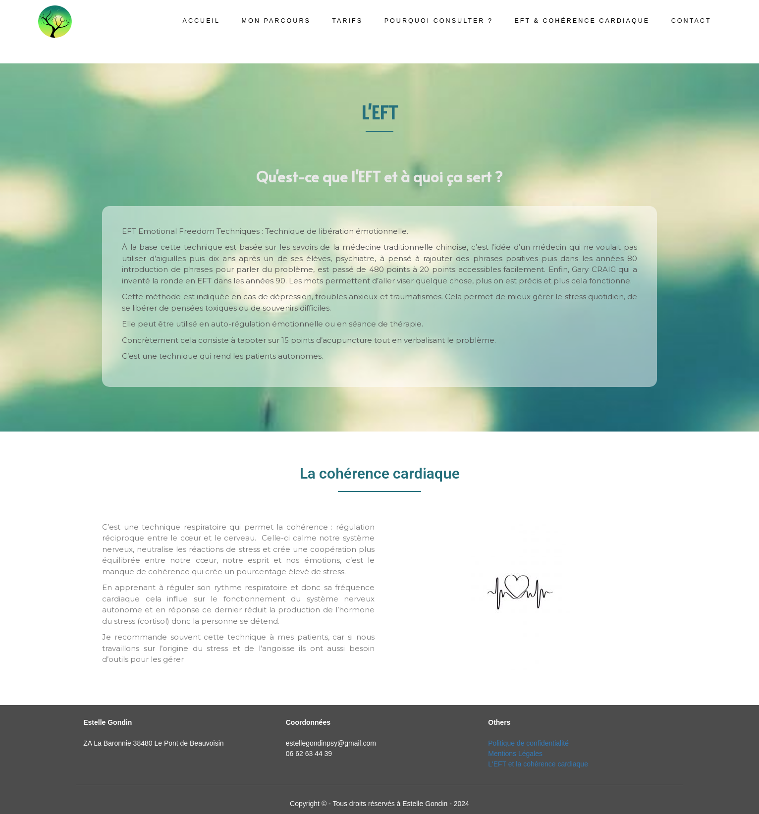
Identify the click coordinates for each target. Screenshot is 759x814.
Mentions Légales (515, 754)
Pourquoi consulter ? (438, 20)
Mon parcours (276, 20)
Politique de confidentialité (528, 743)
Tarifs (347, 20)
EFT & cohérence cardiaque (582, 20)
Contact (691, 20)
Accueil (201, 20)
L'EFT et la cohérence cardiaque (538, 764)
